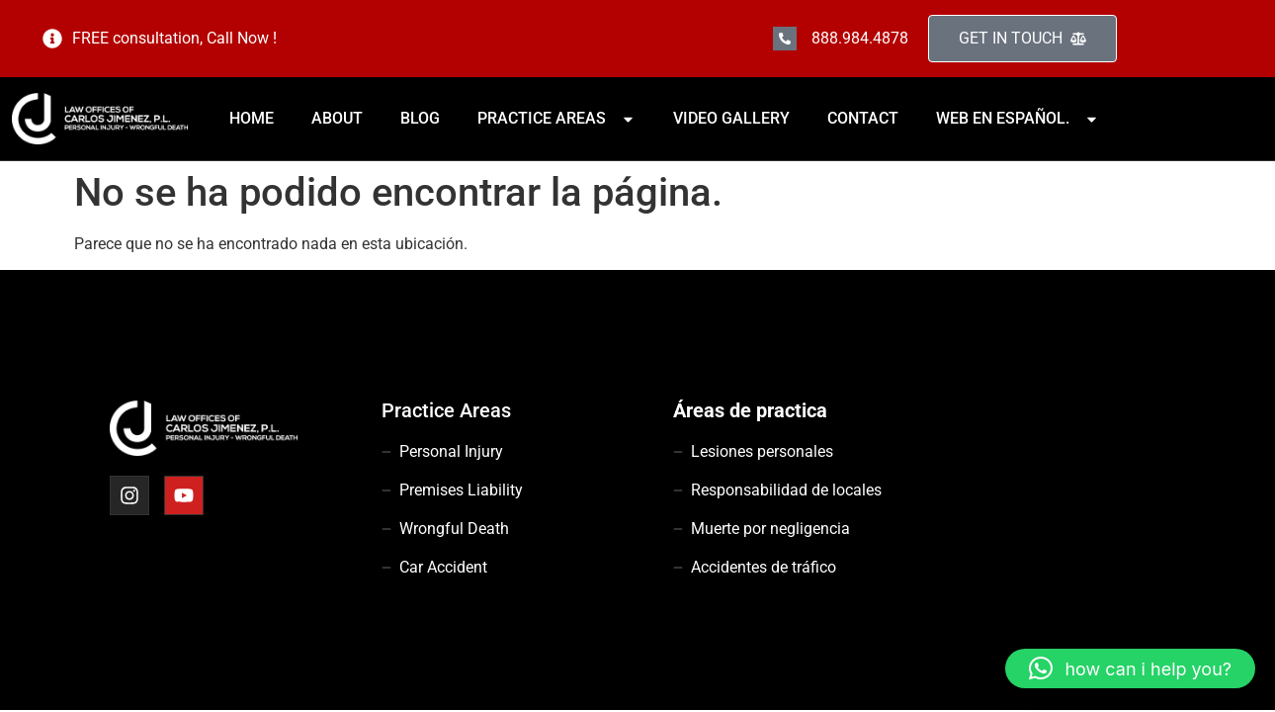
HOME (251, 118)
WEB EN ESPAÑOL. (1017, 118)
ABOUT (337, 118)
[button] (1130, 668)
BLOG (420, 118)
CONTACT (862, 118)
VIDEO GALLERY (731, 118)
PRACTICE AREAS (556, 118)
